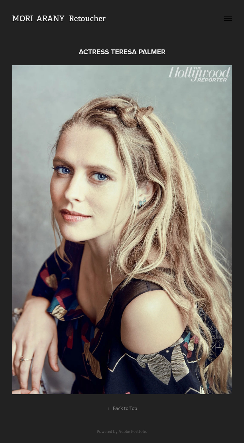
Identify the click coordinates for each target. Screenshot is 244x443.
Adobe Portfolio (133, 431)
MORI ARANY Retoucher (59, 18)
